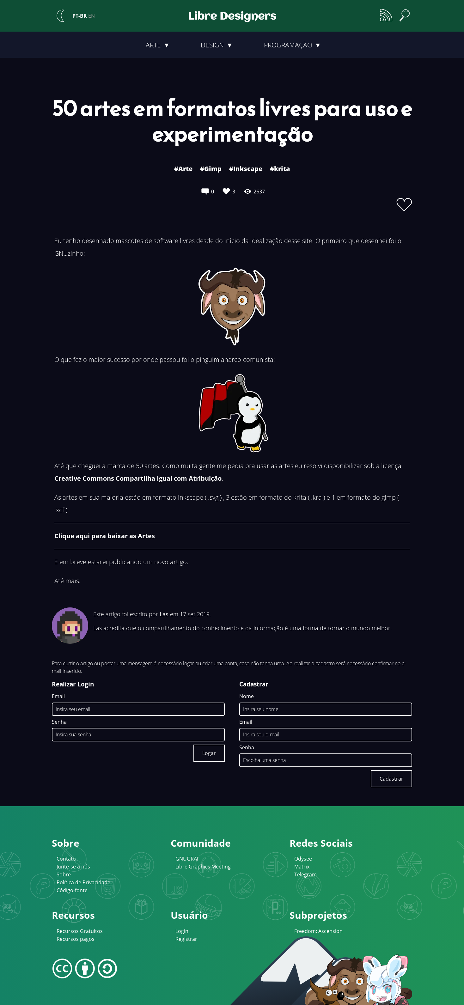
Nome (246, 696)
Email (58, 696)
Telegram (305, 874)
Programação (289, 44)
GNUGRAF (187, 858)
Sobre (64, 874)
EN (91, 15)
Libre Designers (232, 16)
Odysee (303, 858)
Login (181, 931)
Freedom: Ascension (318, 931)
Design (213, 44)
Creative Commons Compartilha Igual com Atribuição (138, 478)
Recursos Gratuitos (80, 931)
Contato (66, 858)
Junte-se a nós (73, 866)
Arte (154, 44)
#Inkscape (245, 168)
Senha (59, 722)
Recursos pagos (76, 938)
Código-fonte (72, 890)
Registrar (186, 938)
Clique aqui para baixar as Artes (104, 536)
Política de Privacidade (83, 882)
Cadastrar (391, 778)
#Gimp (211, 168)
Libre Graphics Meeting (203, 866)
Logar (209, 753)
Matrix (301, 866)
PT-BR (79, 15)
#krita (280, 168)
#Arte (183, 168)
